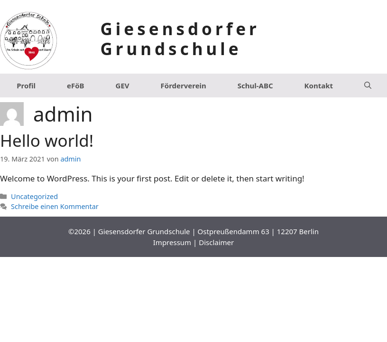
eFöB (75, 85)
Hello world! (46, 140)
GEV (122, 85)
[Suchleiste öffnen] (368, 85)
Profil (26, 85)
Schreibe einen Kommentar (55, 206)
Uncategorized (34, 196)
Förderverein (183, 85)
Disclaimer (216, 242)
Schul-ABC (255, 85)
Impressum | (176, 242)
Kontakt (318, 85)
